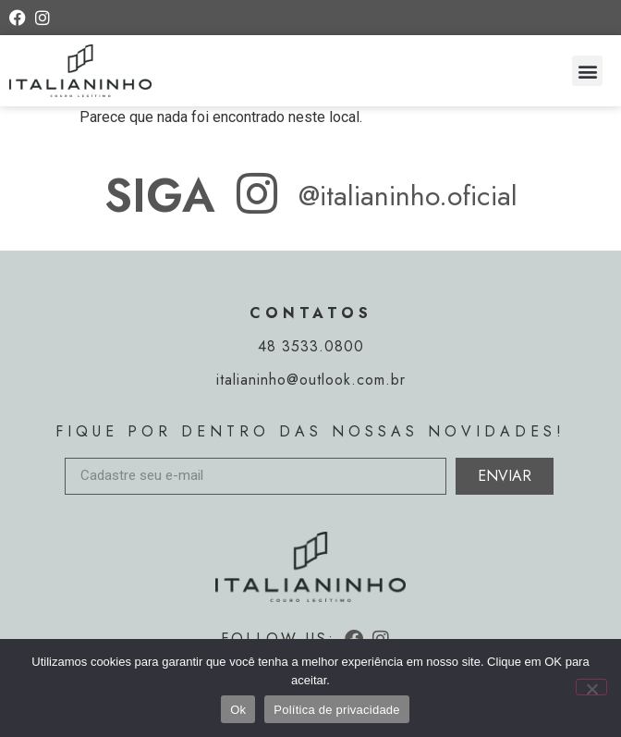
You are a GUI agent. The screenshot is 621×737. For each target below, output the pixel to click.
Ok (238, 710)
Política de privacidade (337, 710)
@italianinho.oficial (408, 195)
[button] (587, 70)
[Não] (591, 687)
